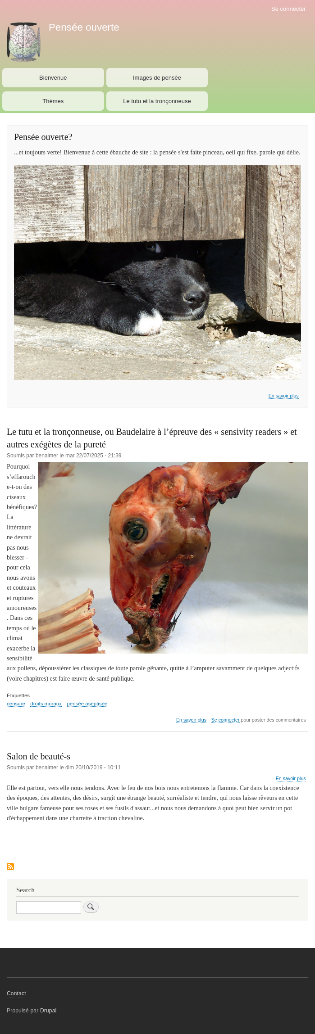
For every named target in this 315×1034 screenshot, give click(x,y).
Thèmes (53, 101)
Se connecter (288, 8)
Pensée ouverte (84, 27)
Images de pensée (157, 77)
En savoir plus (284, 396)
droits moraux (46, 703)
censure (16, 703)
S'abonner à (10, 867)
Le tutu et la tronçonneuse (157, 101)
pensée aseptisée (87, 703)
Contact (16, 993)
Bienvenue (53, 77)
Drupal (48, 1010)
